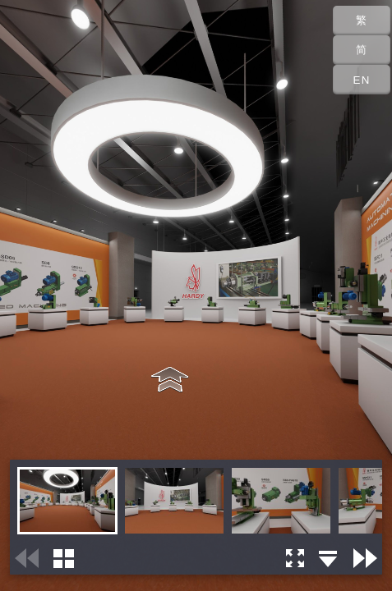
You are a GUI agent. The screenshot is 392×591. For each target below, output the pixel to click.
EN (362, 80)
